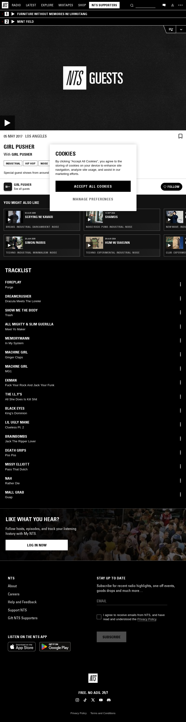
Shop (82, 5)
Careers (13, 594)
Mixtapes (66, 5)
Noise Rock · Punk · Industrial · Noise (109, 226)
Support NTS (17, 610)
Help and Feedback (22, 602)
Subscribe (111, 637)
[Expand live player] (181, 29)
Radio (16, 5)
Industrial (13, 163)
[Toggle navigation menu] (180, 5)
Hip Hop (30, 163)
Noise (44, 163)
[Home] (5, 5)
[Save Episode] (180, 136)
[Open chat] (164, 5)
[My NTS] (172, 5)
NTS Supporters (104, 5)
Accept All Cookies (93, 186)
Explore (47, 5)
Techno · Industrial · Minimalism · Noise (31, 252)
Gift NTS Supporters (22, 618)
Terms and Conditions (102, 713)
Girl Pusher (22, 154)
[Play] (93, 78)
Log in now (36, 545)
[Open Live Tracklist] (169, 29)
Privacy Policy (146, 619)
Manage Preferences (93, 199)
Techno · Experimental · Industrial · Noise (113, 252)
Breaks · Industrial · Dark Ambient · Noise (32, 226)
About (12, 586)
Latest (31, 5)
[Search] (132, 5)
